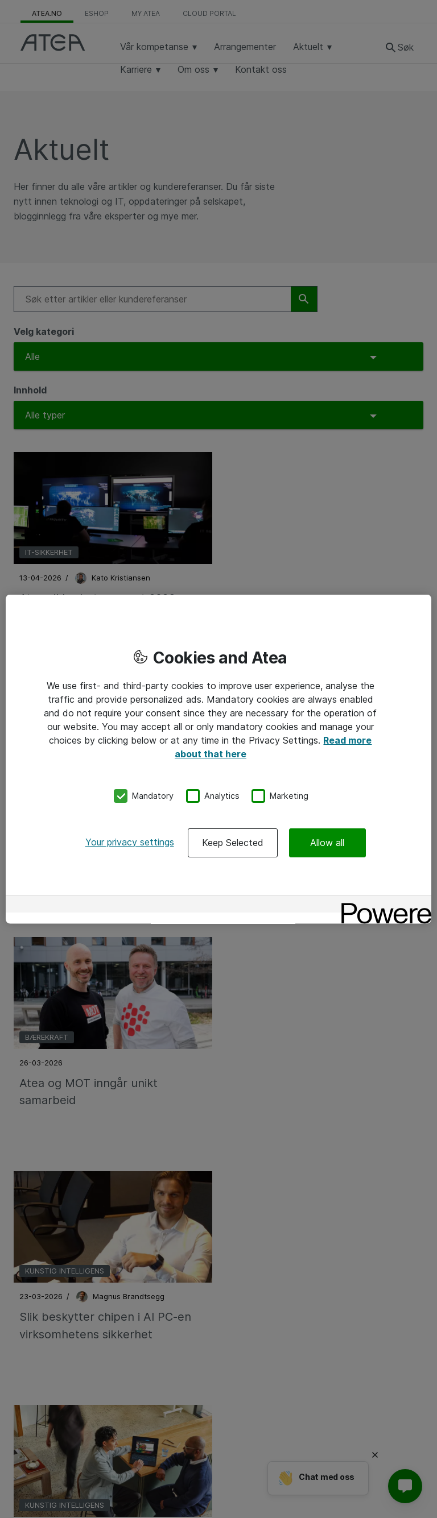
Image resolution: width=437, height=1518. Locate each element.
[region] (218, 759)
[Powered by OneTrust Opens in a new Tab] (382, 905)
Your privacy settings (129, 841)
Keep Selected (232, 842)
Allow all (327, 842)
